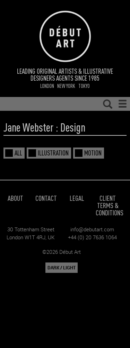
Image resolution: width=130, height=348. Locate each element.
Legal (77, 198)
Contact (46, 198)
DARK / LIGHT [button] (61, 268)
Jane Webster (28, 127)
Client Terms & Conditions (109, 205)
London (47, 85)
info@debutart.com (92, 229)
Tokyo (84, 85)
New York (66, 85)
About (15, 198)
